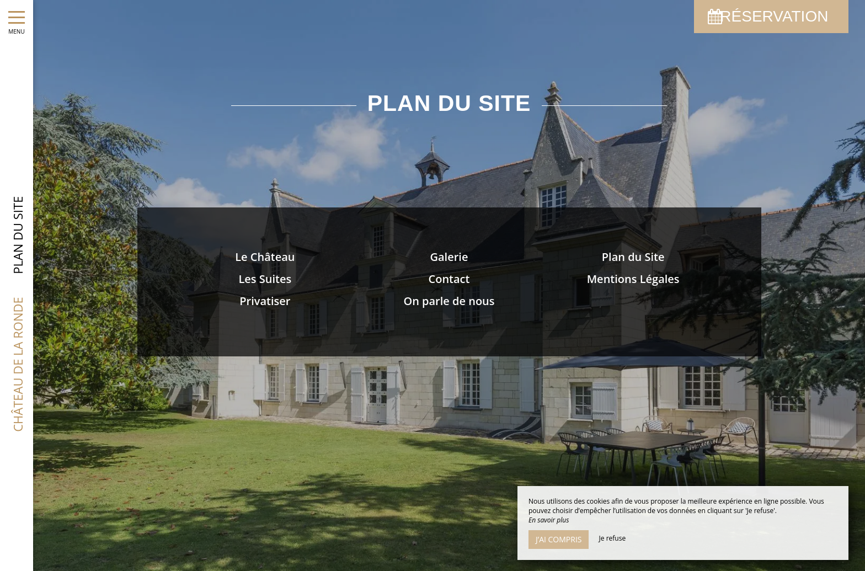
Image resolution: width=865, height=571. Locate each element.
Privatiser (264, 300)
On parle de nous (448, 300)
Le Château (265, 256)
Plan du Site (633, 256)
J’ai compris (558, 539)
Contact (449, 278)
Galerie (449, 256)
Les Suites (264, 278)
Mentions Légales (633, 278)
